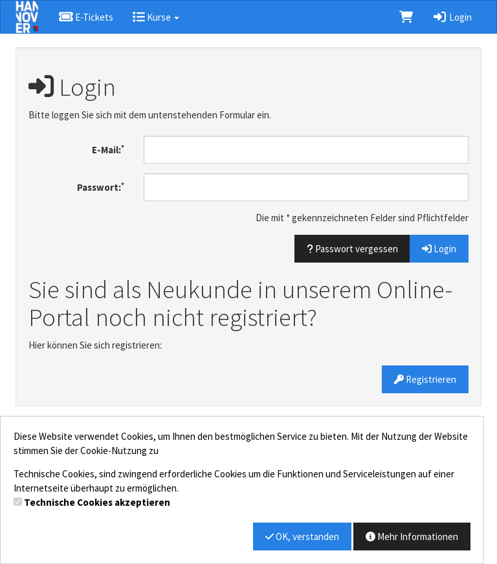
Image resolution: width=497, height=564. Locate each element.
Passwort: (100, 187)
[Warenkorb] (406, 17)
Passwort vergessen (352, 249)
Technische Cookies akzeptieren (97, 502)
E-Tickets (85, 17)
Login (452, 17)
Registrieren (425, 379)
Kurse (156, 17)
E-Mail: (108, 150)
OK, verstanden (302, 536)
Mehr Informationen (412, 536)
